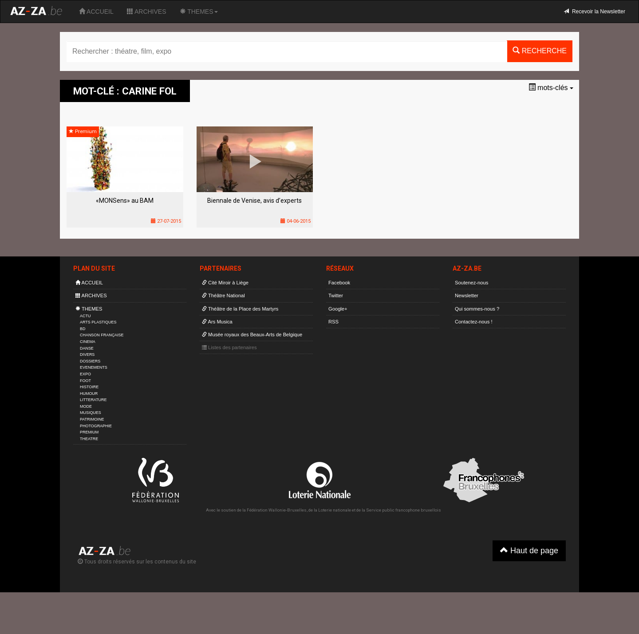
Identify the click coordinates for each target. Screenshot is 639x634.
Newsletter (466, 295)
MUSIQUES (90, 412)
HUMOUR (89, 393)
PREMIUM (89, 432)
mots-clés (551, 87)
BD (82, 329)
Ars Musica (217, 321)
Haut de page (529, 550)
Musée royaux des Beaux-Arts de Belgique (252, 334)
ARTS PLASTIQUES (98, 322)
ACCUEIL (96, 11)
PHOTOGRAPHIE (96, 426)
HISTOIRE (89, 387)
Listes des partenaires (229, 347)
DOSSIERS (90, 361)
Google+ (337, 308)
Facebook (339, 282)
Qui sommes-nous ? (477, 308)
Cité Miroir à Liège (225, 282)
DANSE (87, 348)
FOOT (85, 380)
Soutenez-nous (471, 282)
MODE (86, 406)
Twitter (335, 295)
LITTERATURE (93, 400)
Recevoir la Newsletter (594, 11)
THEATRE (89, 439)
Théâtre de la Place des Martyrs (240, 308)
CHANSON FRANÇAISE (102, 335)
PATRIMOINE (92, 419)
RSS (333, 321)
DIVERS (87, 354)
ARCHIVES (146, 11)
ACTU (85, 316)
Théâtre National (223, 295)
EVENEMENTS (93, 367)
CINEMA (87, 341)
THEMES (199, 11)
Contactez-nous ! (474, 321)
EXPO (85, 374)
